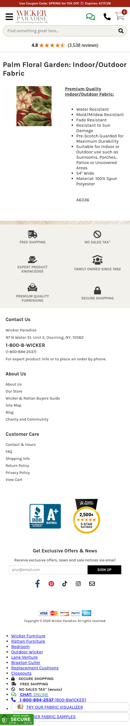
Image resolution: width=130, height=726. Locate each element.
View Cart (14, 479)
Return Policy (17, 465)
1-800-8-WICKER (25, 345)
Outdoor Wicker (27, 651)
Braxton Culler (25, 662)
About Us (14, 384)
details (54, 690)
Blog (9, 412)
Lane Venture (24, 657)
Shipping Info (18, 458)
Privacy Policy (18, 472)
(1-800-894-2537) (21, 351)
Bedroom (20, 646)
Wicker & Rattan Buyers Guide (33, 398)
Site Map (13, 405)
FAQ (9, 451)
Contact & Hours (21, 444)
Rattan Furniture (28, 641)
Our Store (14, 391)
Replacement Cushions (35, 667)
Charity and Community (27, 419)
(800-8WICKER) (48, 699)
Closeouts (21, 673)
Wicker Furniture (28, 636)
